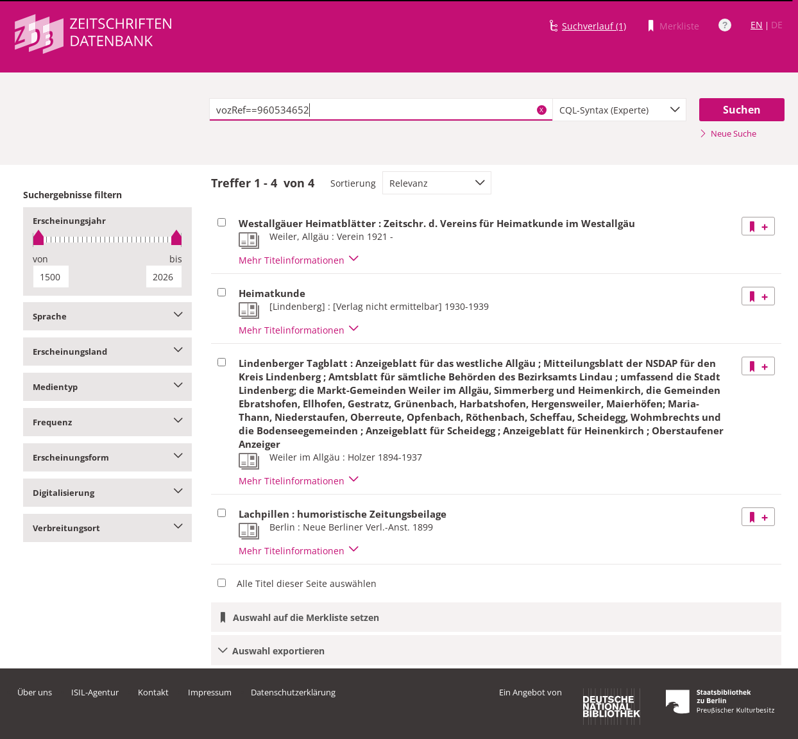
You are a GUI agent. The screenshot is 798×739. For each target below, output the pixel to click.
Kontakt (153, 692)
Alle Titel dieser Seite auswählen (307, 583)
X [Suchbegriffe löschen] (541, 109)
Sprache (107, 316)
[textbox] (381, 109)
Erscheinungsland (107, 351)
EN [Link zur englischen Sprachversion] (757, 25)
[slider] (107, 239)
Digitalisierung (107, 492)
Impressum (210, 692)
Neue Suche (727, 133)
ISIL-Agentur (95, 692)
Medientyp (107, 387)
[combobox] (619, 109)
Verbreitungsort (107, 528)
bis (175, 259)
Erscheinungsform (107, 457)
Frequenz (107, 422)
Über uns (34, 692)
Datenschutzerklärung (293, 692)
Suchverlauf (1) (594, 26)
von (40, 259)
